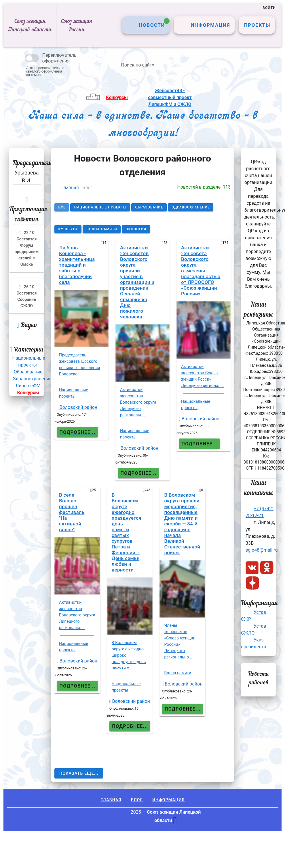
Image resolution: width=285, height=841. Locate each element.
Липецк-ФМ (28, 385)
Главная (70, 187)
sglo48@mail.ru (262, 550)
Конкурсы (28, 392)
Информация (168, 800)
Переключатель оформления (59, 58)
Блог (137, 800)
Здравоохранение (32, 378)
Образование (28, 372)
